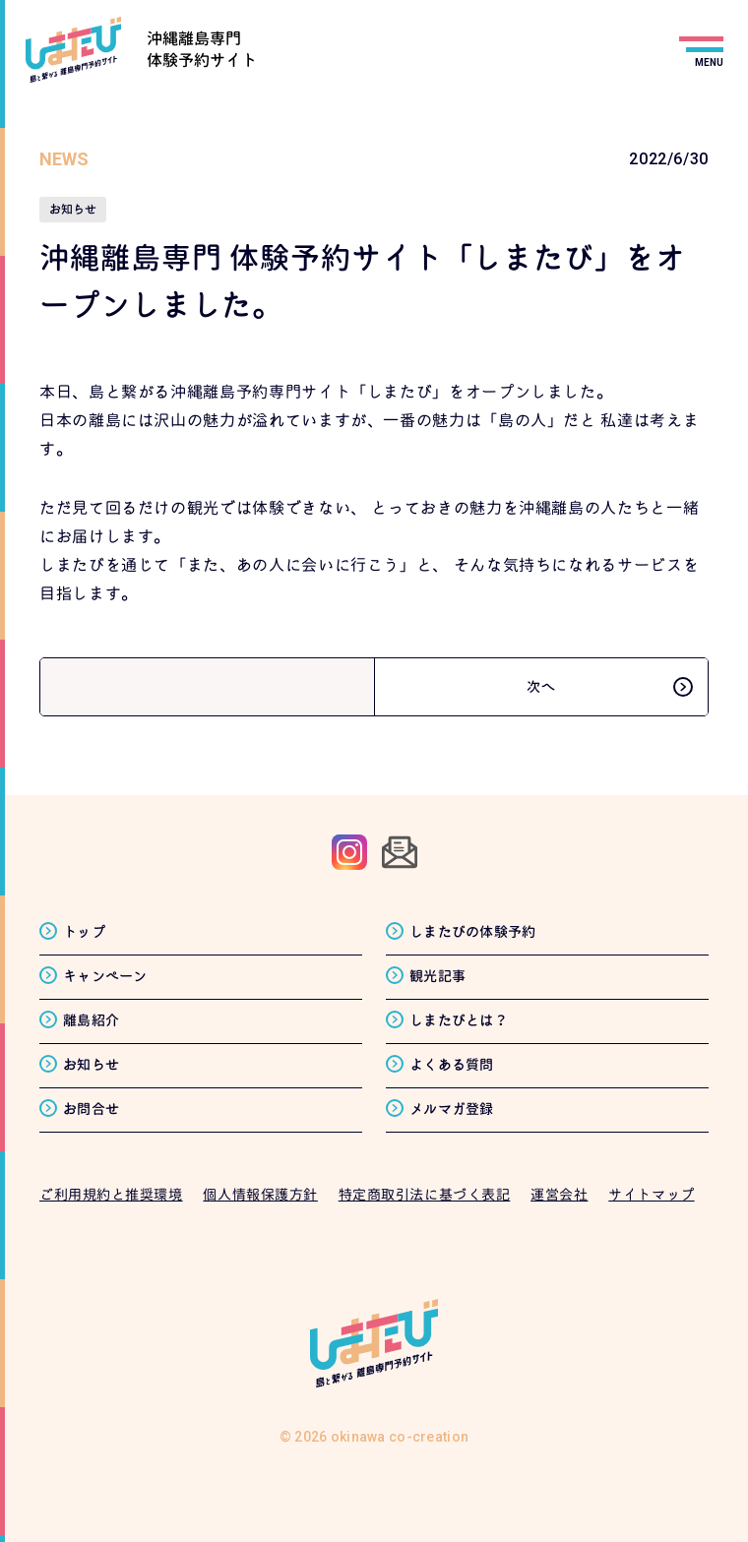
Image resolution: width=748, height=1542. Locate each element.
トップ (84, 931)
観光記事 (437, 975)
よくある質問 (451, 1064)
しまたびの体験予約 (472, 931)
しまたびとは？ (458, 1020)
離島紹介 (91, 1020)
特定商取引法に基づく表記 (425, 1194)
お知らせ (91, 1064)
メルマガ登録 (451, 1108)
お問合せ (91, 1108)
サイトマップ (651, 1194)
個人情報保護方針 (260, 1194)
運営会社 (559, 1194)
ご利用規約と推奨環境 (111, 1194)
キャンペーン (105, 975)
